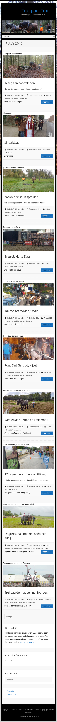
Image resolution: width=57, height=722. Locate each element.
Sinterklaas (11, 142)
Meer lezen (46, 102)
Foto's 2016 (8, 98)
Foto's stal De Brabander (31, 548)
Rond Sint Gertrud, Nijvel (20, 365)
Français (10, 691)
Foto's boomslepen (20, 98)
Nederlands (11, 694)
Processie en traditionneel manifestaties (18, 321)
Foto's (48, 95)
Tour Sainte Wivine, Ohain (21, 311)
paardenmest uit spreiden (21, 197)
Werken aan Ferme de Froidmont (25, 420)
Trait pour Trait (35, 10)
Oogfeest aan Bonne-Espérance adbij (25, 536)
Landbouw (17, 212)
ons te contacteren (27, 642)
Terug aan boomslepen (19, 83)
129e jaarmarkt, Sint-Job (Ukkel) (25, 474)
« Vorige (9, 617)
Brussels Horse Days (17, 256)
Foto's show (13, 267)
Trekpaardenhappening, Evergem (26, 592)
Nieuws (20, 267)
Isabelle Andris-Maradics (15, 95)
